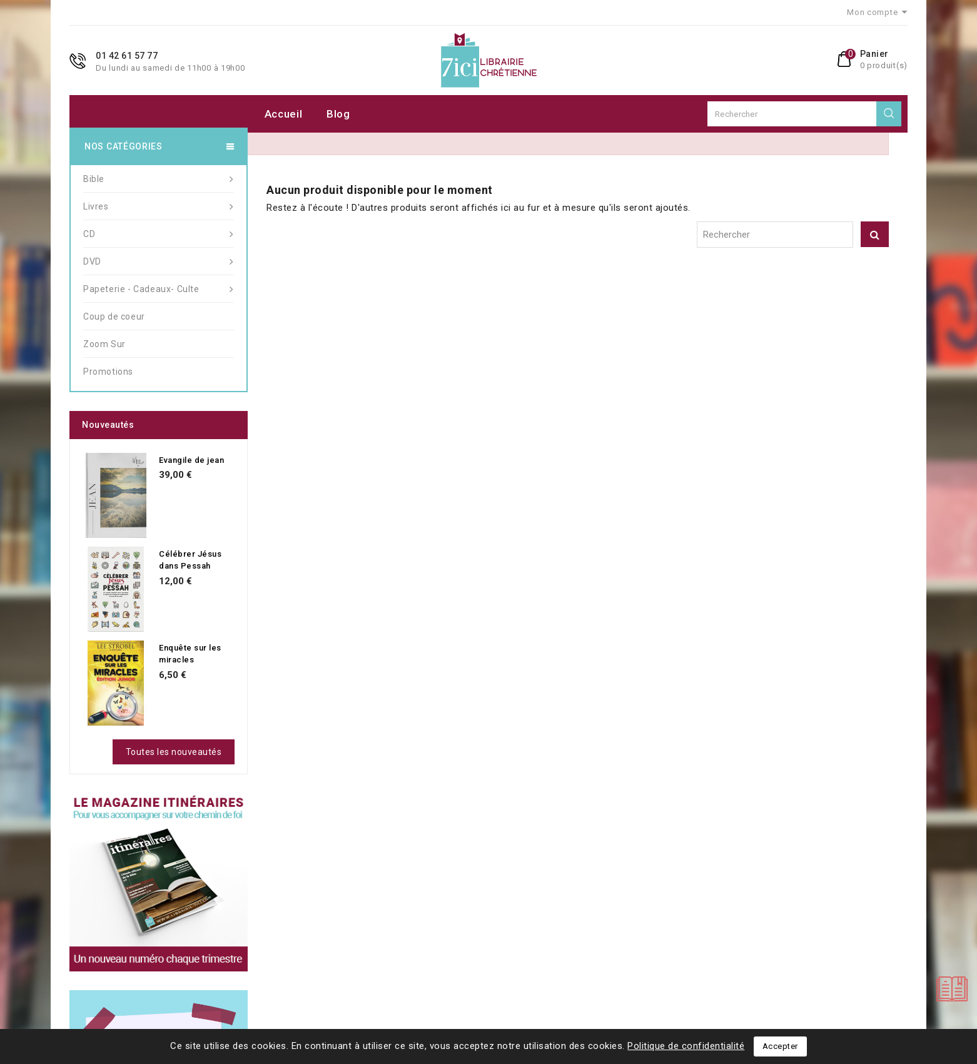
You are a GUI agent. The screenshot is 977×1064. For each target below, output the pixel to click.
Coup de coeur (114, 317)
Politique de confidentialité (685, 1045)
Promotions (108, 372)
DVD (158, 261)
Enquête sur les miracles (190, 654)
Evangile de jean (191, 460)
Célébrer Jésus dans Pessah (190, 560)
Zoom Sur (104, 344)
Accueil (284, 114)
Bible (158, 179)
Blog (338, 114)
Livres (158, 206)
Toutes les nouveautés (174, 752)
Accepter (780, 1046)
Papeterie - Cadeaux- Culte (158, 289)
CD (158, 234)
